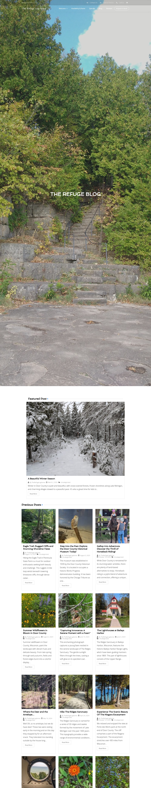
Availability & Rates (78, 8)
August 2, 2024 (48, 637)
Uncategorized (65, 482)
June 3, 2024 (121, 637)
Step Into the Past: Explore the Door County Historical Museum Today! (73, 549)
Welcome (63, 8)
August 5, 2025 (85, 555)
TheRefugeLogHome (38, 482)
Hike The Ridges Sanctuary (73, 712)
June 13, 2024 (84, 637)
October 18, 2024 (105, 557)
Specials (92, 8)
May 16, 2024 (47, 718)
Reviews (109, 8)
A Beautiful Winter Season (41, 478)
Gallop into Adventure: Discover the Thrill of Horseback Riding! (108, 549)
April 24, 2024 (84, 715)
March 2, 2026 (52, 482)
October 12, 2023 (105, 720)
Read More (33, 494)
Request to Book (121, 8)
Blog (100, 8)
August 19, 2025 (30, 554)
